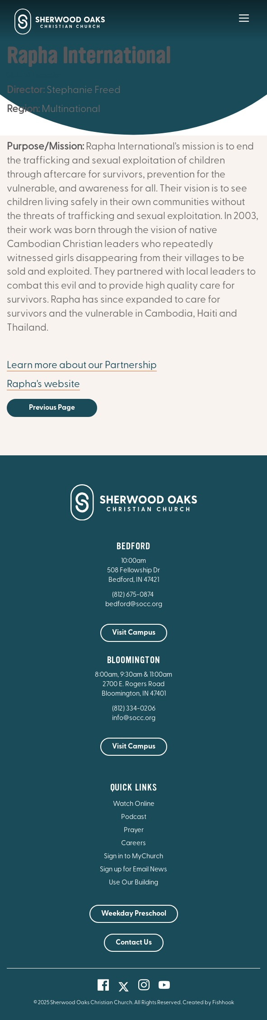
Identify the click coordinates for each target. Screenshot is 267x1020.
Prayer (134, 830)
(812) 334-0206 (133, 709)
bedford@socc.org (133, 604)
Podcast (133, 817)
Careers (133, 843)
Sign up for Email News (133, 869)
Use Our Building (133, 883)
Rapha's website (43, 384)
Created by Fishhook (208, 1003)
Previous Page (52, 408)
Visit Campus (133, 632)
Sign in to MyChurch (133, 856)
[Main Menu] (244, 24)
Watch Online (134, 804)
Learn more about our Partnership (82, 365)
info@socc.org (133, 718)
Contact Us (134, 942)
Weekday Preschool (133, 913)
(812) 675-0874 (133, 595)
